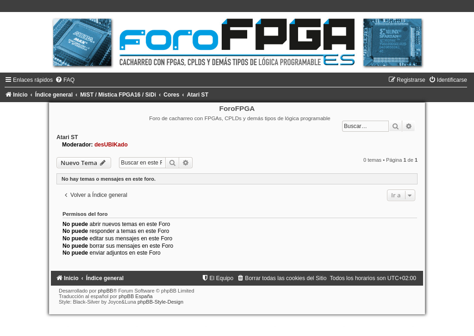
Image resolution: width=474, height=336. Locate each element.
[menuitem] (65, 80)
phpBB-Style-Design (160, 302)
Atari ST (67, 137)
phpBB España (135, 296)
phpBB (105, 290)
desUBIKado (111, 144)
